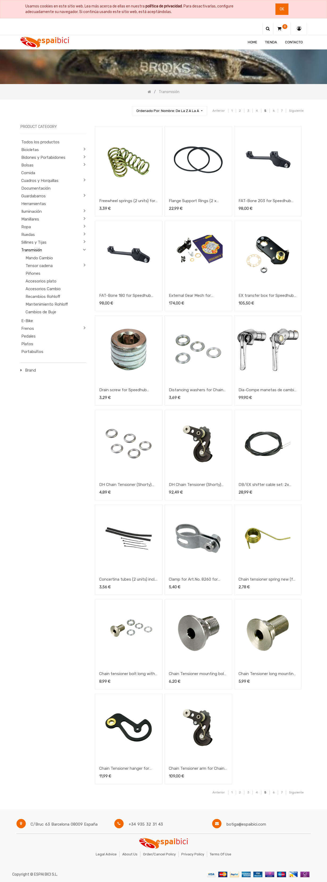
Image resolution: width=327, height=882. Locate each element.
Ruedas (28, 234)
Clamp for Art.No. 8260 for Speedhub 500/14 (193, 580)
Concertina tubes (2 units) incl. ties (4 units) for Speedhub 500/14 (127, 580)
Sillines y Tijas (34, 242)
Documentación (36, 188)
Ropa (26, 226)
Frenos (27, 328)
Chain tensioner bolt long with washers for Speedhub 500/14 (127, 674)
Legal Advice (106, 854)
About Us (129, 854)
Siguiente (296, 111)
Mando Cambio (39, 258)
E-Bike (27, 320)
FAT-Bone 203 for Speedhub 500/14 (264, 201)
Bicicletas (30, 149)
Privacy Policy (192, 854)
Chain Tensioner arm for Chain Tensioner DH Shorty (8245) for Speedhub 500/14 (198, 769)
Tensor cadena (39, 265)
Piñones (33, 273)
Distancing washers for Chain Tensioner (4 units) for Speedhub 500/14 (196, 390)
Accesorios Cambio (43, 288)
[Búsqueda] (125, 108)
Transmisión (31, 250)
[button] (169, 110)
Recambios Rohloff (43, 296)
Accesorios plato (41, 281)
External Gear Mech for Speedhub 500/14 (190, 296)
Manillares (30, 219)
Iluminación (31, 211)
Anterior (218, 111)
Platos (27, 344)
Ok (282, 9)
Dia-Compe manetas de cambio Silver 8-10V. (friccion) (267, 390)
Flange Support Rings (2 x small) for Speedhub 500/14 (194, 201)
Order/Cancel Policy (159, 854)
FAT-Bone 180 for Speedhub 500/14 (125, 296)
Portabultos (32, 351)
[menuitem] (252, 42)
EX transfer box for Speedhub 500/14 (266, 296)
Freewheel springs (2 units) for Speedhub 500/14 (127, 201)
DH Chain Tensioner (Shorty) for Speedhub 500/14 (125, 485)
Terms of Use (220, 854)
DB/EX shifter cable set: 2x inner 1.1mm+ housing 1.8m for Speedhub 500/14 (265, 485)
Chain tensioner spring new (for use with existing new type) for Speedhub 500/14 (267, 580)
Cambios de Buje (41, 312)
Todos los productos (40, 142)
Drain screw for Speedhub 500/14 (123, 390)
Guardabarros (33, 196)
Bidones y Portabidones (43, 157)
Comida (28, 172)
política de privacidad (163, 6)
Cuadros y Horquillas (39, 180)
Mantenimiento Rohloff (47, 304)
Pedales (28, 336)
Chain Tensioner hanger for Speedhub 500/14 (124, 769)
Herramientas (33, 203)
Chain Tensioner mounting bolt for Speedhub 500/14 (197, 674)
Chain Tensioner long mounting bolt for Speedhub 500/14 (267, 674)
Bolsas (27, 165)
